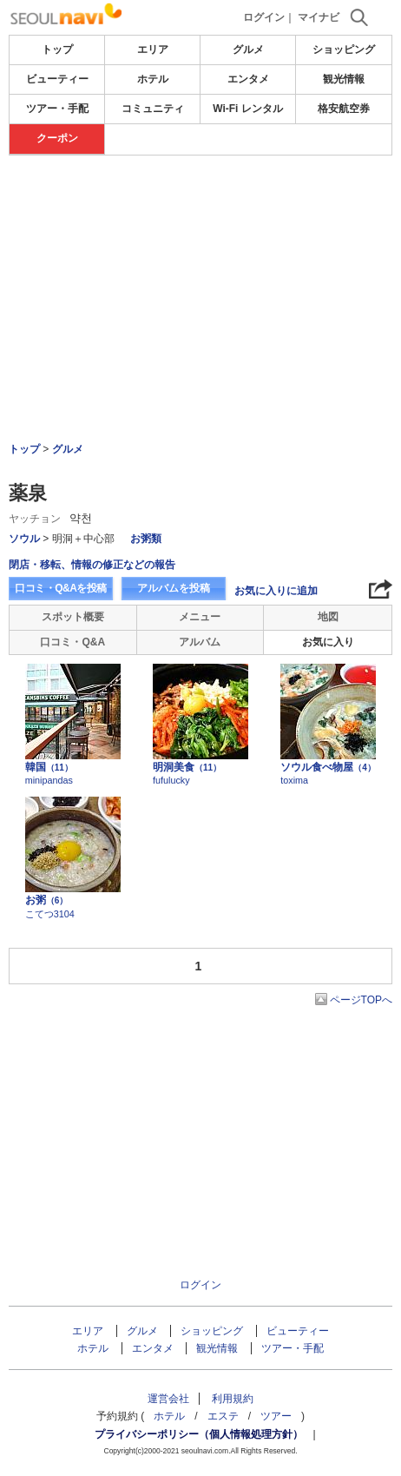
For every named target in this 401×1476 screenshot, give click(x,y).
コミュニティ (153, 109)
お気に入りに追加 (276, 591)
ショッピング (343, 49)
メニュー (199, 617)
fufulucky (171, 780)
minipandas (49, 780)
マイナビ (318, 17)
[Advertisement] (200, 207)
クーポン (57, 138)
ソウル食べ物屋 (328, 767)
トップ (57, 49)
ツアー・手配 (57, 109)
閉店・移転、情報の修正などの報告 (92, 565)
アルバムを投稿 (173, 588)
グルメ (248, 49)
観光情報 (344, 79)
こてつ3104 (50, 914)
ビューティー (57, 79)
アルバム (199, 642)
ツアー (276, 1416)
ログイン (264, 17)
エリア (152, 49)
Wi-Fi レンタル (248, 109)
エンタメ (248, 79)
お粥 (47, 900)
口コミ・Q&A (72, 642)
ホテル (152, 79)
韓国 (49, 767)
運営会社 (168, 1399)
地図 (328, 617)
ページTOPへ (361, 1000)
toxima (294, 780)
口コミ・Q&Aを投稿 (61, 588)
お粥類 (145, 539)
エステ (223, 1416)
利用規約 (232, 1399)
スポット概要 (73, 617)
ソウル (24, 539)
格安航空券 (344, 109)
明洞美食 (187, 767)
